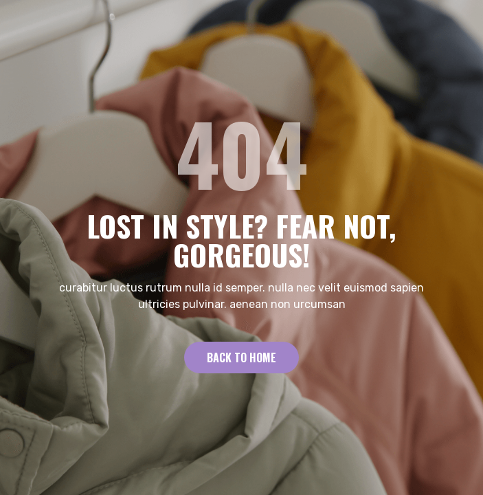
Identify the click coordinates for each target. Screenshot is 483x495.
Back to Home (241, 357)
